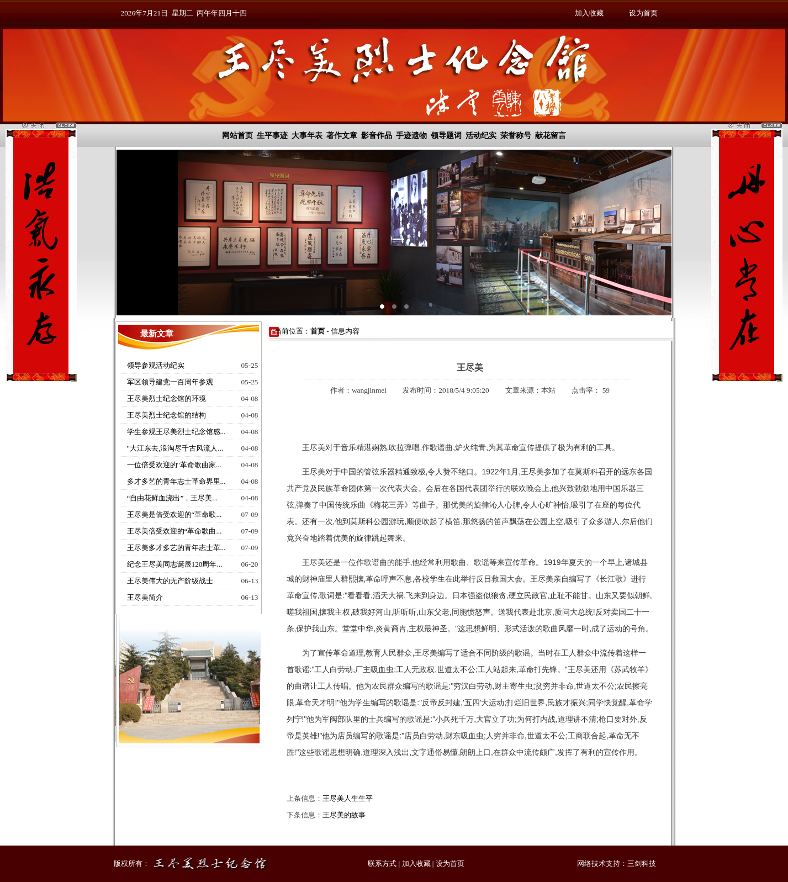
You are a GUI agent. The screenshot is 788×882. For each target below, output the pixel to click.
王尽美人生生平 (347, 798)
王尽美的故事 (344, 815)
